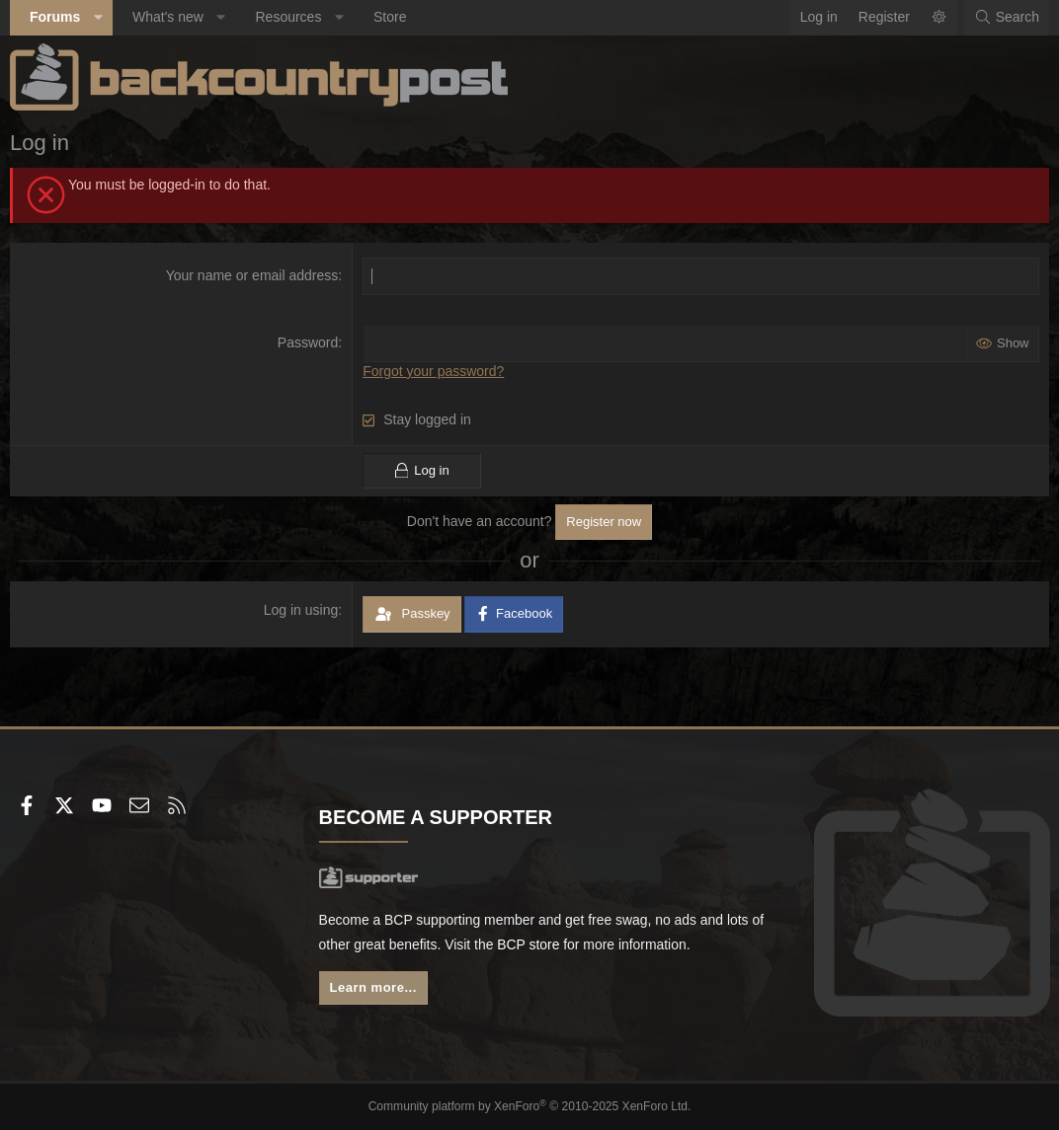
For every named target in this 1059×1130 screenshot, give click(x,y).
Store (389, 17)
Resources (288, 17)
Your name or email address (252, 275)
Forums (55, 17)
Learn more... (373, 988)
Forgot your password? (433, 371)
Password (308, 342)
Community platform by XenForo (530, 1106)
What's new (168, 17)
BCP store (545, 944)
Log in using (301, 610)
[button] (98, 18)
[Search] (1006, 18)
